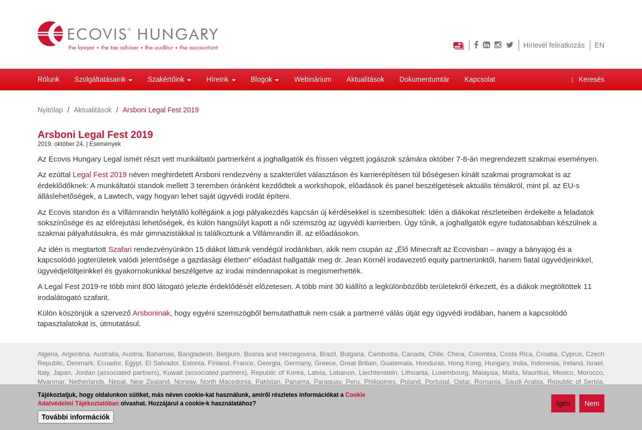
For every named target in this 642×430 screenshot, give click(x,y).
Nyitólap (50, 110)
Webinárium (312, 79)
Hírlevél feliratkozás (554, 45)
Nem (591, 404)
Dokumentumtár (424, 79)
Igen (563, 404)
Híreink (220, 79)
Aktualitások (365, 79)
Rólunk (49, 79)
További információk (76, 417)
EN (599, 45)
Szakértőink (169, 79)
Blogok (265, 79)
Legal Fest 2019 (100, 174)
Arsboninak (151, 313)
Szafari (120, 249)
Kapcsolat (479, 79)
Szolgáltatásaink (104, 79)
